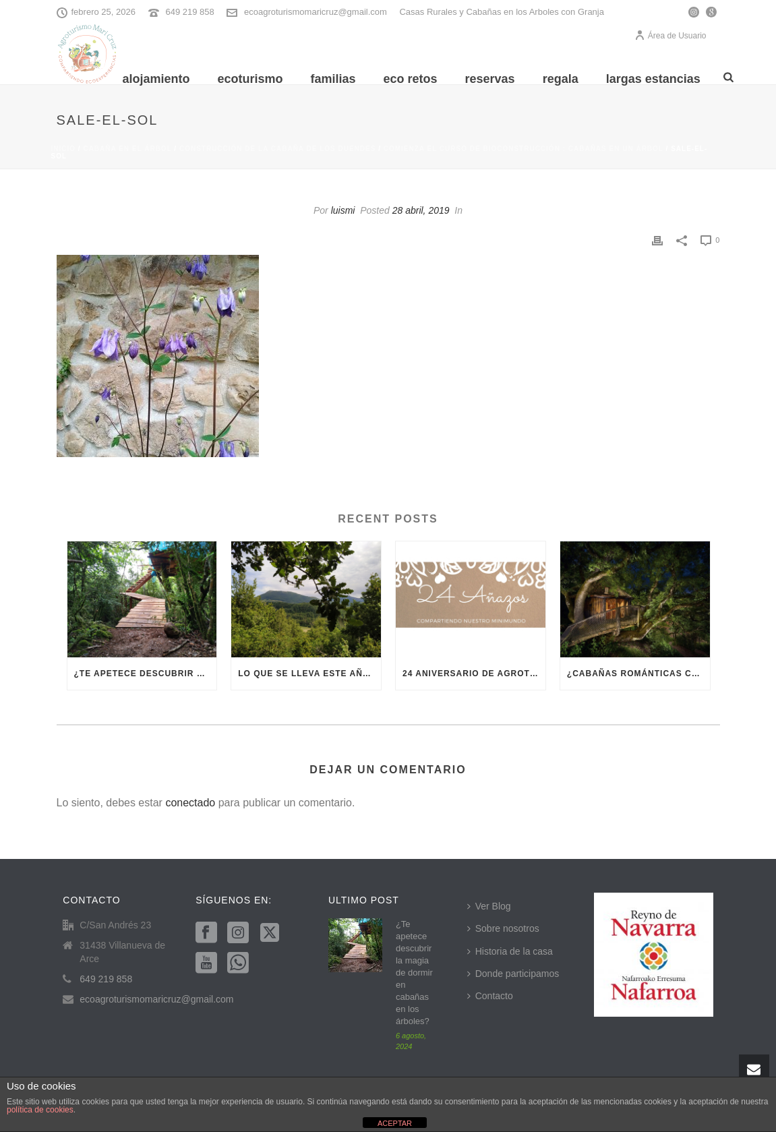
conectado (190, 802)
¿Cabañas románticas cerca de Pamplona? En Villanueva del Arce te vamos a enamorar (638, 673)
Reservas (490, 79)
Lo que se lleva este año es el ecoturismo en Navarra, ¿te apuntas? (309, 673)
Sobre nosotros (503, 928)
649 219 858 (189, 12)
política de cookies (40, 1109)
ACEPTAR (395, 1123)
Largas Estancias (653, 79)
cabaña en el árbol (127, 148)
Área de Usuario (670, 35)
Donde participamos (513, 973)
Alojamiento (155, 79)
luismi (343, 210)
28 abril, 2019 (421, 210)
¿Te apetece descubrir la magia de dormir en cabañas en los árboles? (145, 673)
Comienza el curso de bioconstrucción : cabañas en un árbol (523, 148)
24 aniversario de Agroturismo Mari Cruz (473, 673)
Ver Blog (489, 906)
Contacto (490, 995)
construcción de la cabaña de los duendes (277, 148)
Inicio (63, 148)
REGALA (560, 79)
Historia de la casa (510, 951)
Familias (332, 79)
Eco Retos (411, 79)
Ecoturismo (249, 79)
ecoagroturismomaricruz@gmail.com (315, 12)
